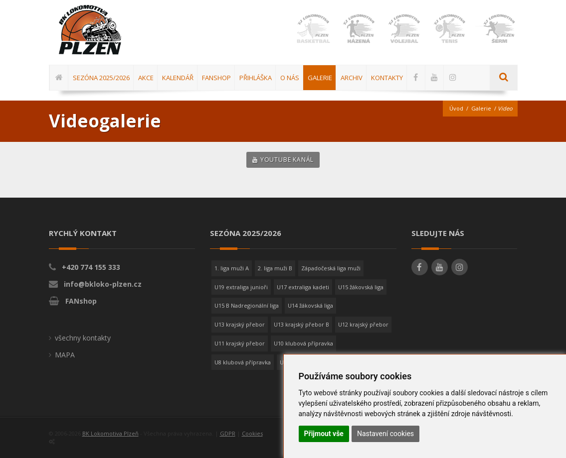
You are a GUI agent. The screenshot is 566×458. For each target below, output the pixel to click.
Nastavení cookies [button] (385, 434)
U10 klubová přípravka (303, 343)
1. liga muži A (231, 268)
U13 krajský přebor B (301, 324)
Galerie (481, 108)
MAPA (65, 354)
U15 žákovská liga (360, 287)
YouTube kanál (283, 159)
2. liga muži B (275, 268)
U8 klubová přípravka (242, 362)
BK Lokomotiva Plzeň (110, 433)
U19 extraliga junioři (241, 287)
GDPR (227, 433)
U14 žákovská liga (310, 305)
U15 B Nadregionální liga (246, 305)
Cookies (252, 433)
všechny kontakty (83, 338)
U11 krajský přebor (239, 343)
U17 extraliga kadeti (303, 287)
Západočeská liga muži (331, 268)
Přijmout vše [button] (324, 434)
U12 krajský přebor (363, 324)
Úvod (456, 108)
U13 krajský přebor (239, 324)
